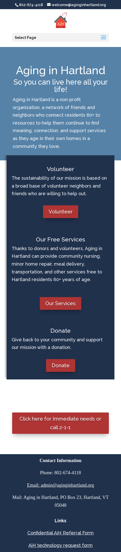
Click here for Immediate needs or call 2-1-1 (60, 423)
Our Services (60, 303)
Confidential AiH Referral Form (60, 532)
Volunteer (61, 212)
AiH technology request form (60, 545)
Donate (61, 365)
